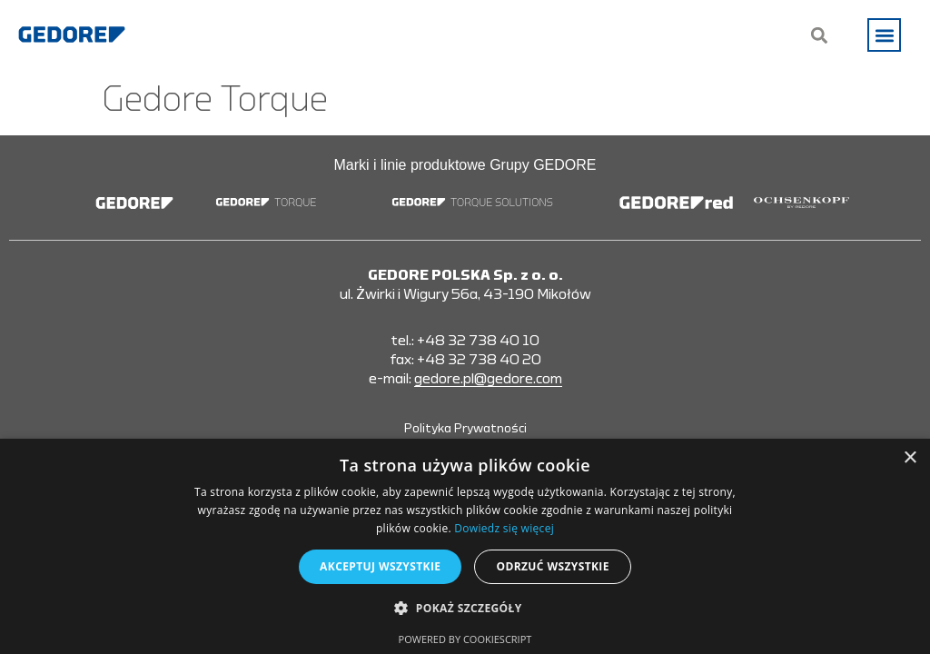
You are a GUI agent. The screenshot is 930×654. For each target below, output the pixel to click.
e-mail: (465, 379)
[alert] (465, 546)
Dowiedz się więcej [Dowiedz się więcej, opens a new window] (504, 528)
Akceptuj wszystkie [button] (380, 566)
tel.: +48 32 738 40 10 (465, 340)
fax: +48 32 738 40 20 (465, 359)
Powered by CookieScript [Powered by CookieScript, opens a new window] (465, 639)
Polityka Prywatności (465, 428)
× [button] (909, 458)
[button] (884, 35)
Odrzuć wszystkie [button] (552, 566)
